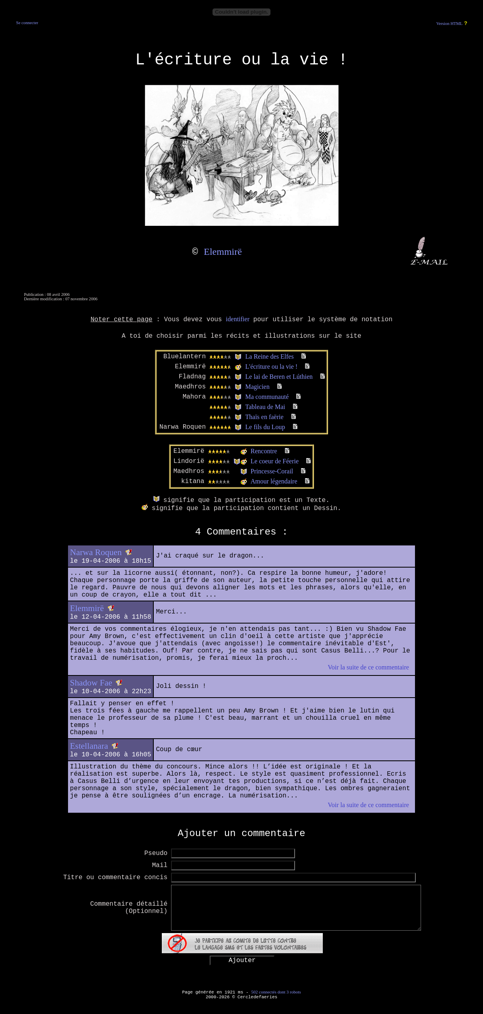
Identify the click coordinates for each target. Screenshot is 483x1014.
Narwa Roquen (96, 552)
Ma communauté (267, 396)
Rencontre (264, 451)
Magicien (257, 386)
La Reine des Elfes (269, 356)
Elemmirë (223, 251)
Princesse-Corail (272, 471)
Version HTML (449, 23)
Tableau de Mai (265, 406)
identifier (238, 319)
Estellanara (89, 746)
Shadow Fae (91, 683)
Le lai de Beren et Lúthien (278, 376)
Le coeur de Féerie (275, 461)
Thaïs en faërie (264, 416)
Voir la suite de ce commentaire (368, 667)
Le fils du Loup (265, 426)
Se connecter (27, 23)
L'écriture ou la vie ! (271, 366)
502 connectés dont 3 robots (276, 991)
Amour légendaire (274, 481)
